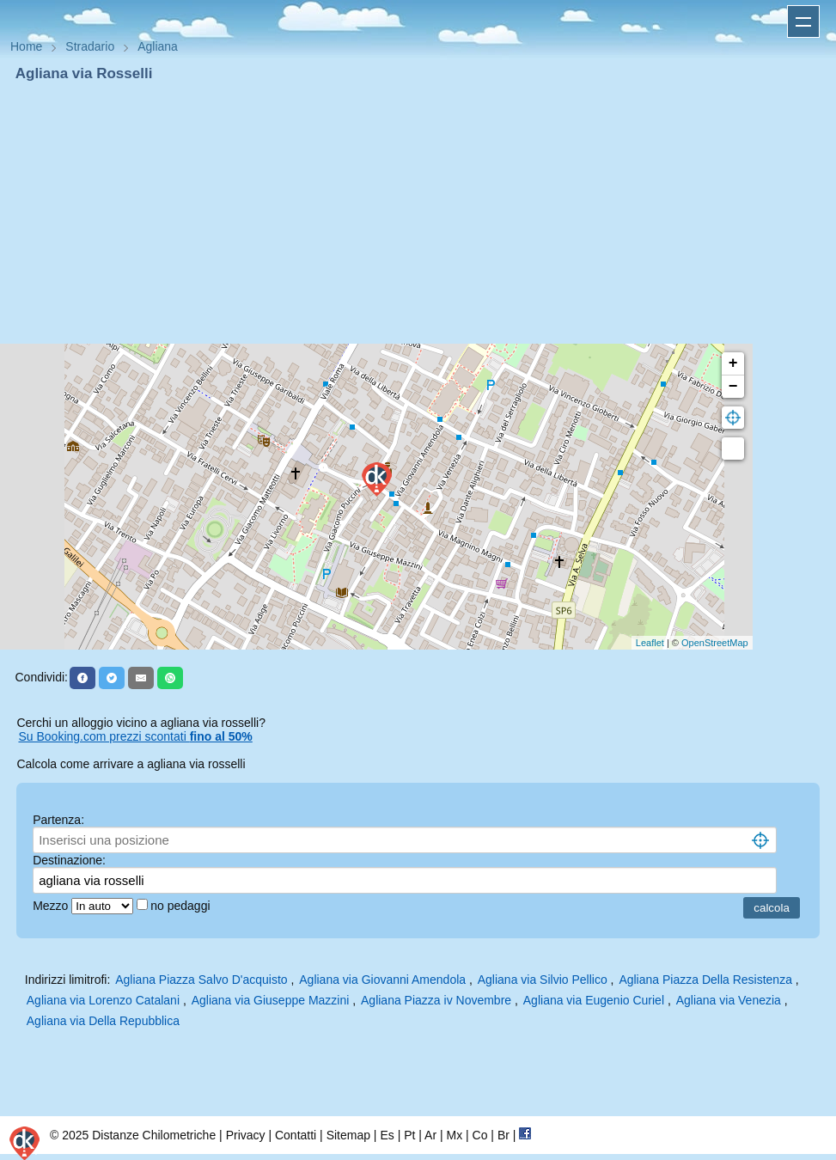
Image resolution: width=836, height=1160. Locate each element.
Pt (409, 1135)
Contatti (295, 1135)
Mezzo (52, 906)
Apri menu (803, 21)
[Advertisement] (418, 213)
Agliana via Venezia (728, 1000)
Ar (430, 1135)
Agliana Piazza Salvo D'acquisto (201, 979)
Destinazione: (69, 860)
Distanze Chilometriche (154, 1135)
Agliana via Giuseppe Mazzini (271, 1000)
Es (387, 1135)
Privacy (245, 1135)
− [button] (733, 386)
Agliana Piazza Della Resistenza (705, 979)
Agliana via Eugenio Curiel (593, 1000)
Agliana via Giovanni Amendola (382, 979)
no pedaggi (181, 906)
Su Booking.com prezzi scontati (135, 736)
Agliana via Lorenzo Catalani (103, 1000)
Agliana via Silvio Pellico (542, 979)
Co (480, 1135)
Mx (454, 1135)
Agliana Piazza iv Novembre (436, 1000)
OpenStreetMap (714, 643)
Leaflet (650, 643)
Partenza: (58, 820)
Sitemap (348, 1135)
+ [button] (733, 363)
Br (503, 1135)
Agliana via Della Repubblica (103, 1021)
